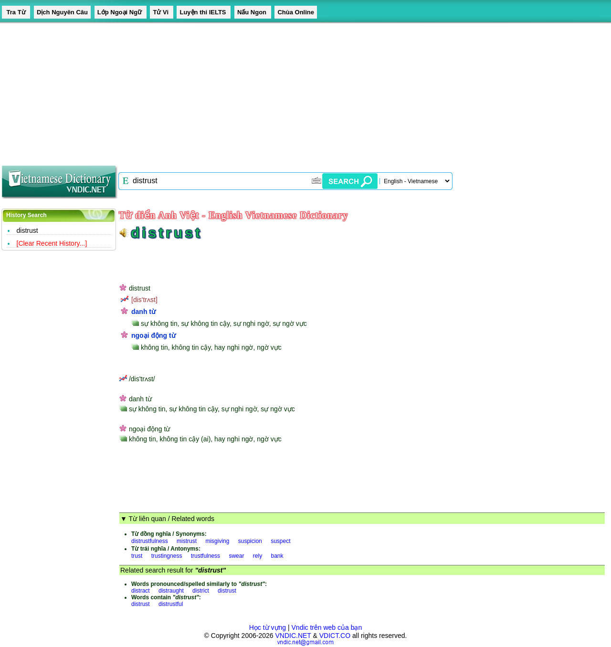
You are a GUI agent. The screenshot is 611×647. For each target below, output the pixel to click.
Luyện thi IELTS (203, 12)
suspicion (250, 541)
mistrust (187, 541)
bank (277, 556)
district (200, 590)
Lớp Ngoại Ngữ (120, 12)
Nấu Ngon (252, 12)
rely (257, 556)
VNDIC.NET (293, 635)
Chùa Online (295, 12)
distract (140, 590)
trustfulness (205, 556)
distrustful (170, 604)
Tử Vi (161, 12)
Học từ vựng (267, 627)
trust (136, 556)
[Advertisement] (286, 90)
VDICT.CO (334, 635)
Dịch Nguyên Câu (62, 12)
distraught (171, 590)
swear (236, 556)
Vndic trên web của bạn (327, 627)
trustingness (166, 556)
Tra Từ (16, 12)
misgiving (217, 541)
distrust (27, 230)
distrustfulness (149, 541)
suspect (280, 541)
